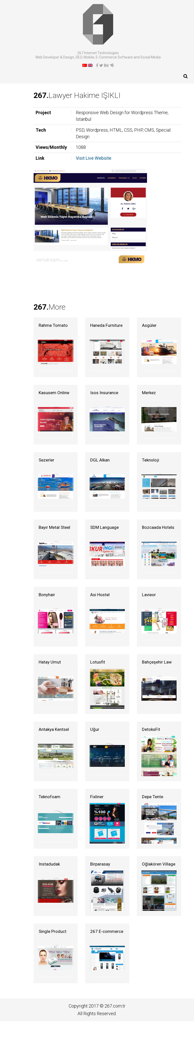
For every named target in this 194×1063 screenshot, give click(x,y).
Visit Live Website (64, 142)
